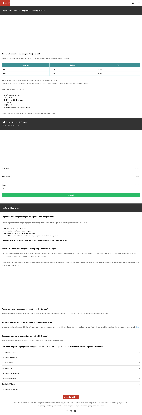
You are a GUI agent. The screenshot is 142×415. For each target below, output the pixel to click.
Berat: (71, 185)
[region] (71, 34)
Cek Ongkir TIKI (71, 368)
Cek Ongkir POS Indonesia (71, 362)
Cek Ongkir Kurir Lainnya (71, 389)
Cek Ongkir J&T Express (71, 357)
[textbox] (71, 172)
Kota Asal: (71, 168)
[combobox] (71, 172)
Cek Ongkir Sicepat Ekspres (71, 373)
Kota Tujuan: (71, 177)
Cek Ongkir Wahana (71, 384)
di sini (137, 327)
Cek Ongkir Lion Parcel (71, 378)
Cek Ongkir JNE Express (71, 352)
